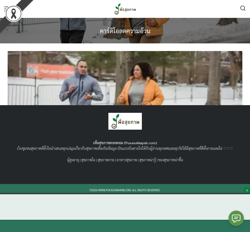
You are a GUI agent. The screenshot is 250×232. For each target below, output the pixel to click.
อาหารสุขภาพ (127, 159)
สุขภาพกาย (106, 159)
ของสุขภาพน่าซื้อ (170, 159)
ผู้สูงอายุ (73, 159)
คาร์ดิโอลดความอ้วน (125, 31)
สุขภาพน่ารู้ (147, 159)
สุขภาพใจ (88, 159)
